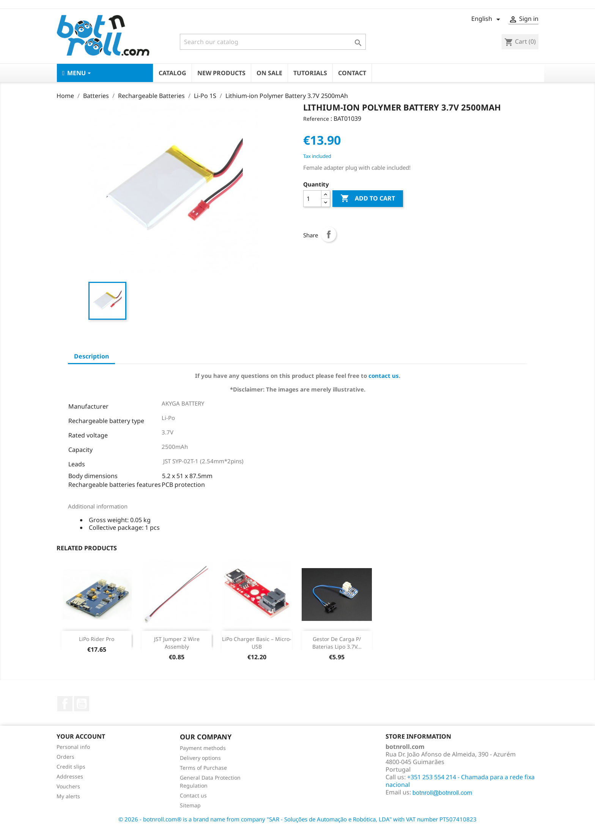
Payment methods (203, 748)
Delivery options (200, 757)
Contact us (193, 795)
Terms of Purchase (203, 767)
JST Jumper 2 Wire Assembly (177, 642)
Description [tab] (91, 356)
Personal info (73, 746)
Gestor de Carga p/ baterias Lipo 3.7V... (337, 642)
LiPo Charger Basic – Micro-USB (256, 642)
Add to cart (367, 199)
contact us (383, 375)
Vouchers (68, 786)
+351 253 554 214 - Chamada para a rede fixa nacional (460, 781)
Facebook (64, 703)
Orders (65, 756)
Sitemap (190, 805)
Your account (81, 736)
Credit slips (71, 766)
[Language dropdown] (487, 19)
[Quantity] (312, 198)
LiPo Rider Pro (96, 639)
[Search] (273, 42)
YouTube (81, 703)
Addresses (70, 776)
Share (328, 234)
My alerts (68, 796)
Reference (316, 118)
